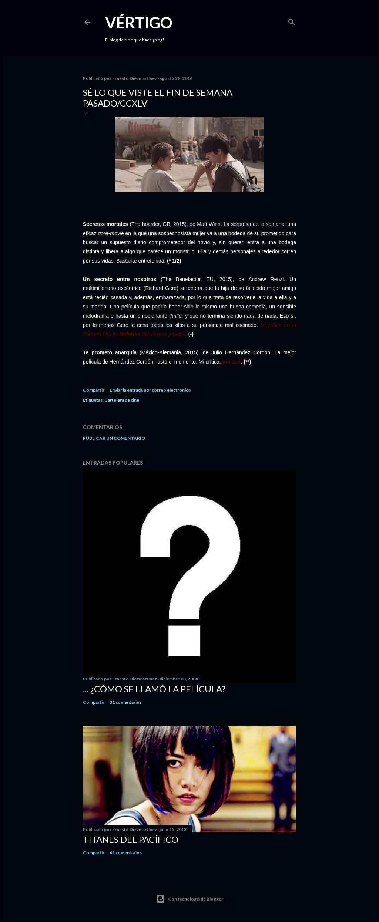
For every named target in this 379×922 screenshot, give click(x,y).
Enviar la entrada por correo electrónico (150, 390)
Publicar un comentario (114, 438)
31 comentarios (126, 702)
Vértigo (138, 22)
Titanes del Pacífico (130, 839)
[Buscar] (291, 20)
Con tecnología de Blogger (189, 899)
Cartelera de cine (121, 400)
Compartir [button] (93, 390)
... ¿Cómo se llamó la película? (154, 688)
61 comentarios (126, 852)
